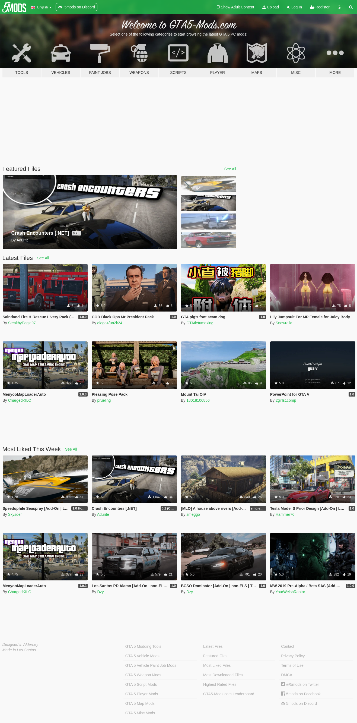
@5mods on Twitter (300, 684)
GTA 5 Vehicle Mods (142, 656)
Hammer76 (285, 514)
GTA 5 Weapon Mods (143, 675)
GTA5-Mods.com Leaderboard (228, 694)
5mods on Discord (299, 703)
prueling (104, 400)
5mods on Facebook (301, 693)
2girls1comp (286, 400)
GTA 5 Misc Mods (140, 713)
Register (320, 7)
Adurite (103, 514)
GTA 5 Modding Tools (143, 646)
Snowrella (284, 323)
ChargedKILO (19, 400)
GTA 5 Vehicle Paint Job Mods (150, 665)
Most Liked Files (217, 665)
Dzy (100, 592)
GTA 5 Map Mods (140, 703)
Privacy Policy (293, 656)
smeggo (193, 514)
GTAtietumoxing (199, 323)
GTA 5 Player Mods (141, 694)
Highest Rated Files (219, 684)
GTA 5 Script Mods (141, 684)
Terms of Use (292, 665)
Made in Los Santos (19, 650)
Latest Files (213, 646)
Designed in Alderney (20, 644)
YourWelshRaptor (290, 592)
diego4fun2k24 (109, 323)
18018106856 (198, 400)
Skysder (15, 514)
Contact (287, 646)
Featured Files (215, 656)
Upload (270, 7)
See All (230, 169)
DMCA (286, 675)
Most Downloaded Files (223, 675)
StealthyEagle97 (22, 323)
